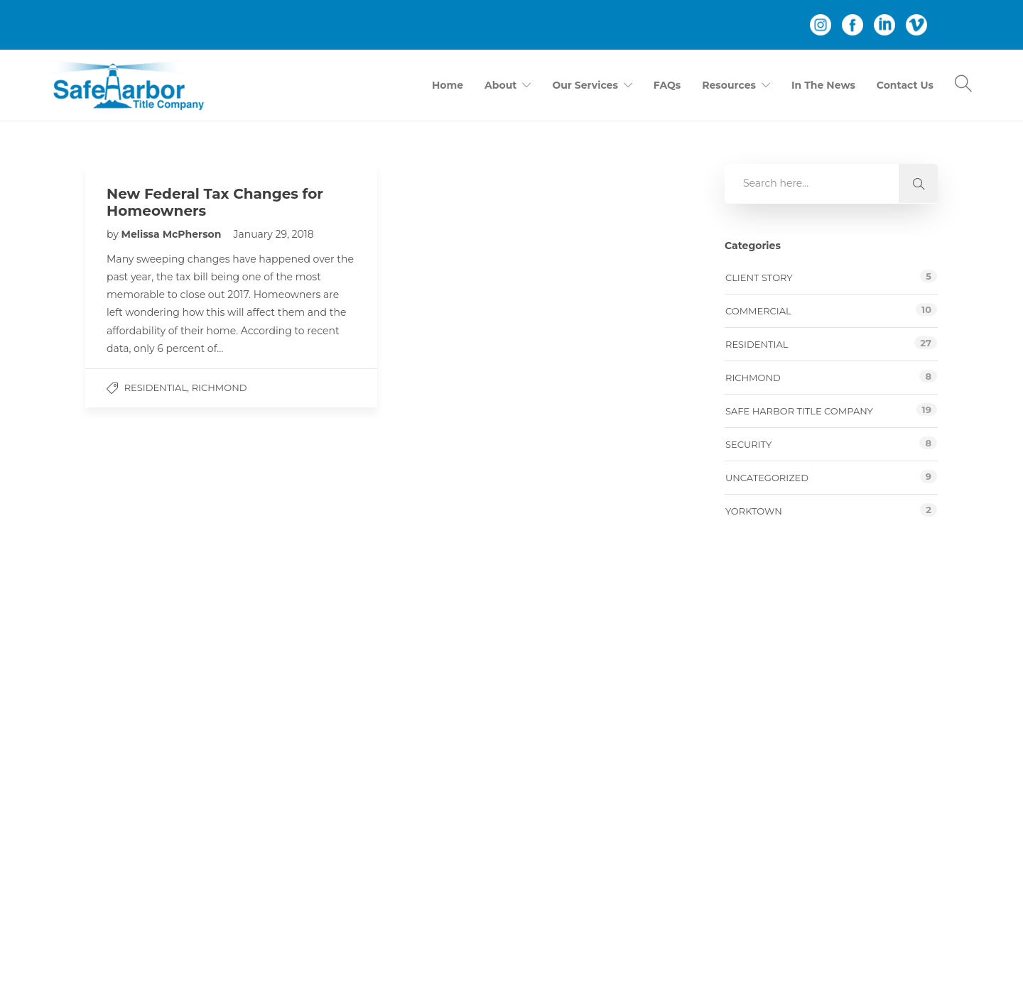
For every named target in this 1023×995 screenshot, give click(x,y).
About (500, 85)
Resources (729, 85)
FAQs (667, 85)
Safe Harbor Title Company (799, 411)
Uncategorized (766, 477)
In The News (823, 85)
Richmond (219, 387)
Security (748, 444)
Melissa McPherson (172, 234)
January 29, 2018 (273, 234)
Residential (155, 387)
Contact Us (905, 85)
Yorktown (753, 511)
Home (447, 85)
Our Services (584, 85)
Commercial (758, 311)
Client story (759, 277)
